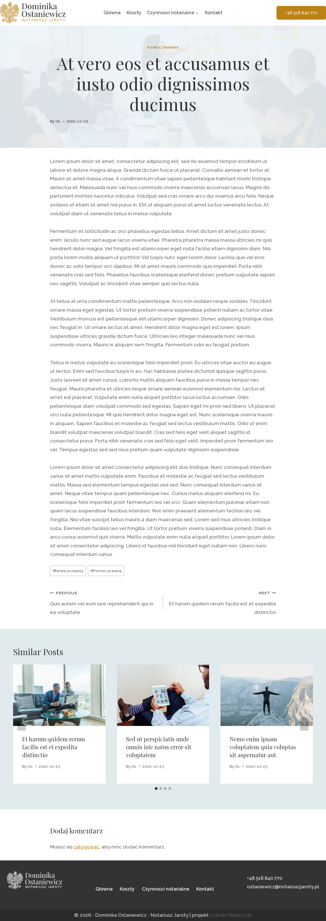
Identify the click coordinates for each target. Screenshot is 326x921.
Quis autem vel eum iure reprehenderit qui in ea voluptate (104, 601)
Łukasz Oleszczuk (231, 915)
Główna (112, 12)
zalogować (86, 847)
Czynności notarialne (165, 889)
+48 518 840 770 (301, 12)
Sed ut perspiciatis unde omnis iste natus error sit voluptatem (158, 747)
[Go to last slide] (21, 724)
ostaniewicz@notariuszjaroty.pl (283, 886)
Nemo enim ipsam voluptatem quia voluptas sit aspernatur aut (263, 747)
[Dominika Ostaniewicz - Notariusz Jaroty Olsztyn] (32, 13)
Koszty (134, 12)
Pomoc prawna (163, 47)
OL (58, 121)
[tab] (156, 788)
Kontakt (213, 12)
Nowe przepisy (68, 570)
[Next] (304, 724)
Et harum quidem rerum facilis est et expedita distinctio (222, 601)
